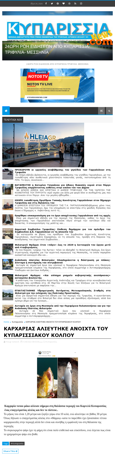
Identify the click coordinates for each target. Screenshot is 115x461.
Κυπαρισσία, (51, 341)
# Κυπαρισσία (17, 443)
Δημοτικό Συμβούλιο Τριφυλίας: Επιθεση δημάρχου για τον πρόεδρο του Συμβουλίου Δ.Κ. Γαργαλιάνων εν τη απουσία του (63, 230)
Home (6, 321)
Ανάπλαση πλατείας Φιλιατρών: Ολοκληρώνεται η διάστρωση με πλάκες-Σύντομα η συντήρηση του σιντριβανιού (63, 261)
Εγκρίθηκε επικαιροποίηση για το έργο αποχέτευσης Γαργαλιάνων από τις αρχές (62, 215)
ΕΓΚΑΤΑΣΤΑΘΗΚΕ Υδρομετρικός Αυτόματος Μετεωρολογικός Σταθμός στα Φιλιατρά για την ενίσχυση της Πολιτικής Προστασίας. (63, 291)
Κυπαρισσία (17, 321)
